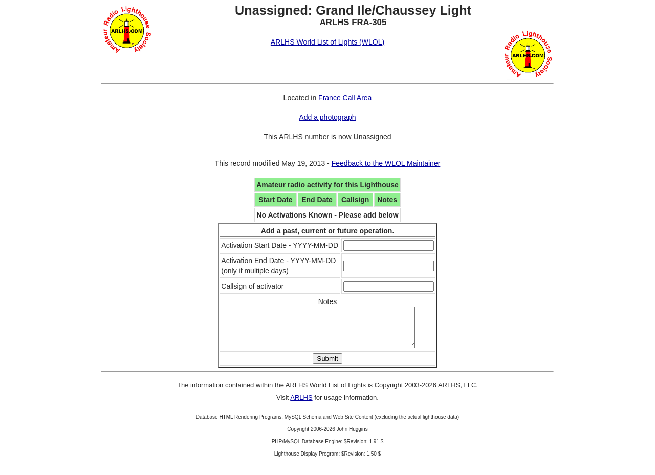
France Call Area (345, 98)
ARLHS (301, 405)
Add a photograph (327, 117)
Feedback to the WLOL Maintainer (386, 163)
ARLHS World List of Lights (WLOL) (327, 42)
